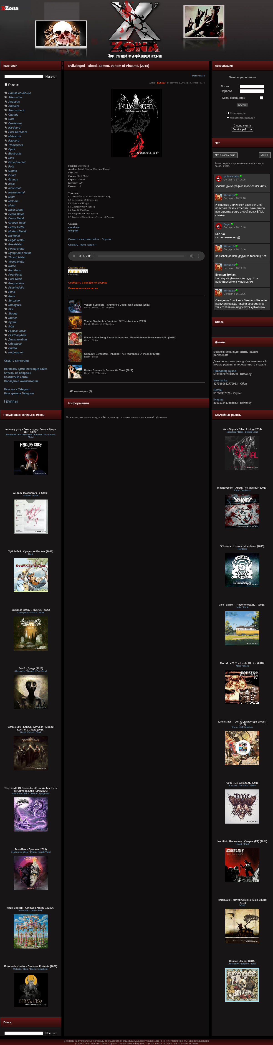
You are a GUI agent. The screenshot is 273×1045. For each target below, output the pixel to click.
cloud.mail (74, 227)
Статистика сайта (16, 377)
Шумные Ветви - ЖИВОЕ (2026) (30, 610)
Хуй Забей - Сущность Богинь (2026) (30, 551)
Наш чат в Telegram (17, 389)
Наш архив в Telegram (19, 393)
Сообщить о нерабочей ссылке (87, 282)
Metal (194, 76)
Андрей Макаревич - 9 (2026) (30, 493)
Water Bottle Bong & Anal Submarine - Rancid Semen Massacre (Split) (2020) (129, 337)
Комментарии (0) (80, 391)
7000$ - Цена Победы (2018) (242, 782)
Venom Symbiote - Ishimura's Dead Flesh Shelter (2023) (117, 304)
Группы (11, 401)
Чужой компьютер (233, 97)
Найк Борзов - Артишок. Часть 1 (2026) (30, 907)
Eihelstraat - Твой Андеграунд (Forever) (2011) (242, 723)
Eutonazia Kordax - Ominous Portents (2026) (30, 966)
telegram (73, 230)
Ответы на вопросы (17, 373)
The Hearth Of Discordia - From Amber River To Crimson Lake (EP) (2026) (30, 789)
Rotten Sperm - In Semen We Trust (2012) (108, 370)
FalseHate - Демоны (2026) (31, 849)
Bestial (161, 82)
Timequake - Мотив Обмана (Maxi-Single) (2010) (242, 901)
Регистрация (238, 113)
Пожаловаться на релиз (83, 288)
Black (202, 76)
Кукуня (218, 399)
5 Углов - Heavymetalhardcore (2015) (242, 546)
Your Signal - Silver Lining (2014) (242, 429)
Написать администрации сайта (26, 368)
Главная (14, 84)
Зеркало (107, 239)
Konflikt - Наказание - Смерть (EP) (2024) (242, 841)
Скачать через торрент (82, 244)
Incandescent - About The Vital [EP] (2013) (242, 487)
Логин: (225, 86)
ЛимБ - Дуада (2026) (30, 668)
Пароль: (226, 91)
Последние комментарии (21, 381)
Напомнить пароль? (242, 117)
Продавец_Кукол (224, 371)
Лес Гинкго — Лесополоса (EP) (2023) (242, 604)
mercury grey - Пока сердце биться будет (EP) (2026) (30, 430)
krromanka (220, 380)
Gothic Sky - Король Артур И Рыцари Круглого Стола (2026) (31, 728)
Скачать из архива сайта (83, 239)
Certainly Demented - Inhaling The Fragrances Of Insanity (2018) (122, 354)
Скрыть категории (16, 360)
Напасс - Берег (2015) (242, 961)
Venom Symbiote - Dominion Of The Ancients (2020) (115, 321)
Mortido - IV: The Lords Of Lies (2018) (242, 663)
